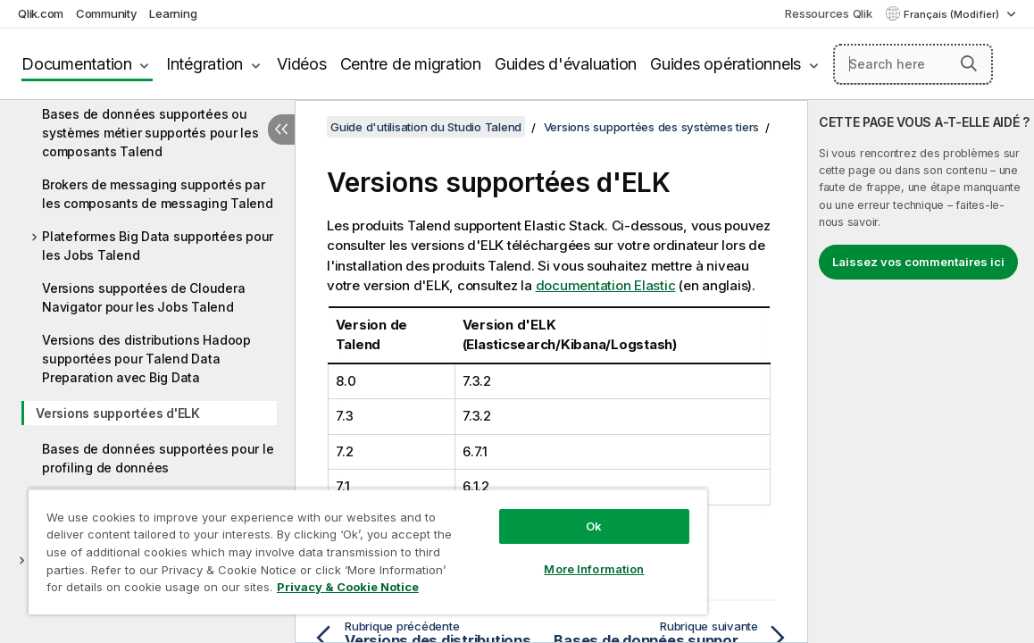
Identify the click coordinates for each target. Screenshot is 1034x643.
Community (107, 13)
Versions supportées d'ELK (118, 413)
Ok (527, 512)
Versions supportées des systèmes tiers (652, 127)
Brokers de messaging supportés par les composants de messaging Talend (157, 194)
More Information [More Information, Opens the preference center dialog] (528, 555)
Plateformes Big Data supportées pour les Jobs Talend (157, 246)
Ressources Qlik (828, 13)
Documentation (76, 63)
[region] (329, 544)
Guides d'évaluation (566, 63)
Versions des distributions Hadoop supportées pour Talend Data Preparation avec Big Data (146, 358)
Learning (172, 13)
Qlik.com (40, 13)
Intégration (204, 63)
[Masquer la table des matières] (281, 129)
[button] (968, 63)
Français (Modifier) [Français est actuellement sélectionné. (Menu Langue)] (953, 14)
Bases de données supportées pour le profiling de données (157, 458)
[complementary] (921, 371)
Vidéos (302, 63)
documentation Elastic (606, 285)
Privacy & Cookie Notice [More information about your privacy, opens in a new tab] (173, 590)
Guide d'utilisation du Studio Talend (425, 127)
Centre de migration (410, 63)
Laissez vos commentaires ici (918, 262)
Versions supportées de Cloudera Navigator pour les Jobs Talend (143, 297)
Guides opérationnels (725, 63)
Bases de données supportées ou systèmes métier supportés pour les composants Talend (150, 132)
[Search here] (913, 64)
